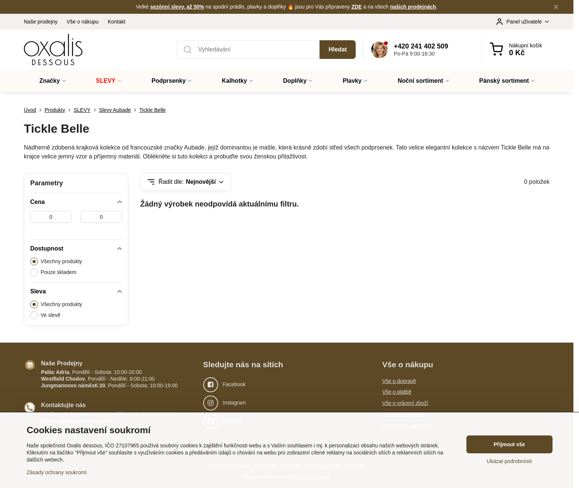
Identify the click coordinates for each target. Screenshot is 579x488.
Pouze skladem (53, 272)
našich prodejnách (413, 7)
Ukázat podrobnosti (509, 461)
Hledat (337, 49)
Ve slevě (45, 315)
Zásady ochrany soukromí (57, 472)
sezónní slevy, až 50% (177, 7)
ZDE (356, 7)
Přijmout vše (509, 444)
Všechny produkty (56, 261)
